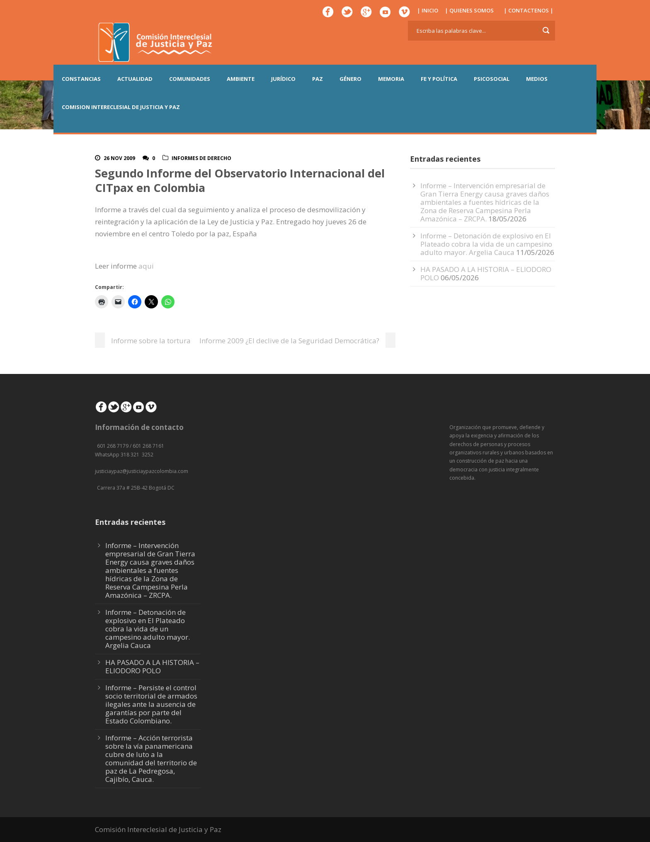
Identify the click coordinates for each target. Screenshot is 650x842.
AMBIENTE (241, 79)
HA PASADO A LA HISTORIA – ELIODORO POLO (485, 273)
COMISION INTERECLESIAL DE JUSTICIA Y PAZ (121, 107)
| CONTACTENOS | (528, 10)
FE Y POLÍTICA (439, 79)
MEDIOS (537, 79)
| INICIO (427, 10)
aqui (146, 266)
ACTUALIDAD (135, 79)
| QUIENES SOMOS (469, 10)
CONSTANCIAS (81, 79)
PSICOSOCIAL (491, 79)
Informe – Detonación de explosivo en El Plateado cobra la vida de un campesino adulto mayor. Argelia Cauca (486, 244)
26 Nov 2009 (119, 158)
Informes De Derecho (201, 158)
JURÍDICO (283, 79)
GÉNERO (350, 79)
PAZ (317, 79)
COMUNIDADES (189, 79)
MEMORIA (391, 79)
